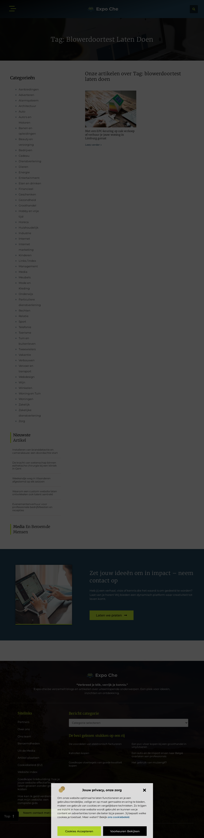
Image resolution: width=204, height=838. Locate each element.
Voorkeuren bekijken (125, 831)
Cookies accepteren (79, 831)
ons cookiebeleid (118, 817)
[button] (144, 790)
